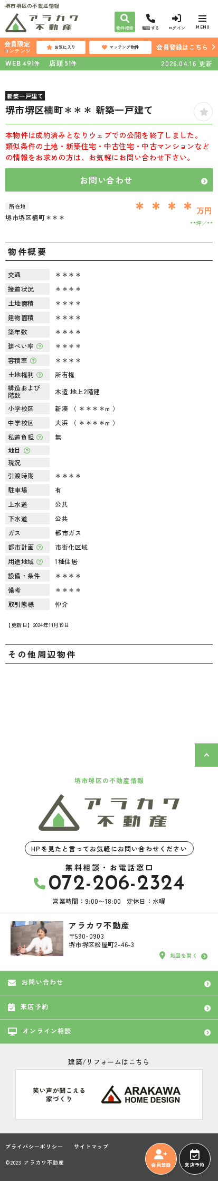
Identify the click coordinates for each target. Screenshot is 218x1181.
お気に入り (60, 47)
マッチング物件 (120, 47)
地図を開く (178, 955)
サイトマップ (91, 1146)
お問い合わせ (106, 180)
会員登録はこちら (182, 46)
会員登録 (160, 1158)
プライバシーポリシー (34, 1146)
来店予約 (194, 1158)
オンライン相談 (40, 1030)
